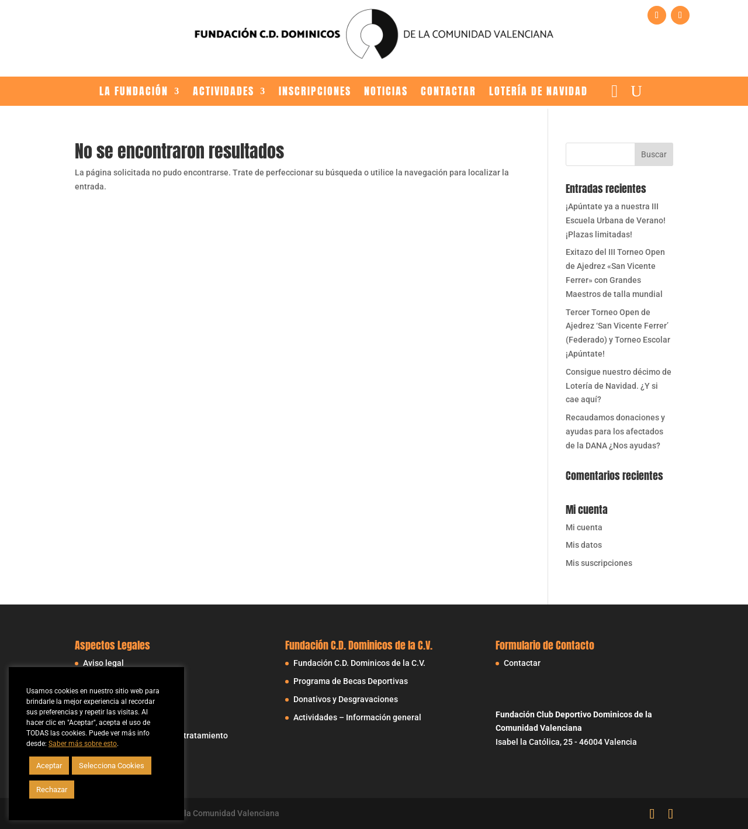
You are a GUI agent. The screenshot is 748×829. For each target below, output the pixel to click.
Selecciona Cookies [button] (111, 765)
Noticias (386, 92)
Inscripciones (315, 92)
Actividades (223, 92)
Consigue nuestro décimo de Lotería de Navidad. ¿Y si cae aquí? (618, 386)
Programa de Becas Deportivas (350, 681)
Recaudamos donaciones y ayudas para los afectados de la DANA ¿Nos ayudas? (615, 431)
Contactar (448, 92)
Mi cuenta (584, 527)
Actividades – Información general (357, 717)
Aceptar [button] (49, 765)
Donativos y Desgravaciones (345, 699)
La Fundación (133, 92)
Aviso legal (103, 663)
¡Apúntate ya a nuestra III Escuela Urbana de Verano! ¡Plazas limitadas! (616, 220)
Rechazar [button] (51, 789)
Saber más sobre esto (83, 744)
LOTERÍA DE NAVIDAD (538, 92)
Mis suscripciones (599, 563)
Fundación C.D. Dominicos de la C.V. (359, 663)
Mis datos (584, 545)
